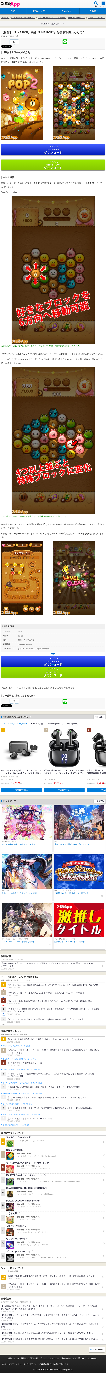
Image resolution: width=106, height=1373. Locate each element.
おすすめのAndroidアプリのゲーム (52, 18)
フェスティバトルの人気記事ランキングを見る (19, 1059)
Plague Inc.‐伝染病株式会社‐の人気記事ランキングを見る (22, 1093)
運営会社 (34, 1358)
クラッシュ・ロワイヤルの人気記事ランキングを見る (22, 1069)
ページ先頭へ (98, 1349)
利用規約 (25, 1358)
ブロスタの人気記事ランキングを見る (16, 1125)
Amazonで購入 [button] (21, 790)
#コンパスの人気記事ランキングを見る (16, 1046)
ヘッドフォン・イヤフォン (15, 724)
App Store (53, 149)
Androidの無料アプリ (76, 18)
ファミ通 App (10, 4)
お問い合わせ (13, 1358)
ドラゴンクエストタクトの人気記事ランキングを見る (22, 1114)
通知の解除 (66, 1358)
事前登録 (45, 23)
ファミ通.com (78, 1358)
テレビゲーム (73, 724)
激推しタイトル (58, 23)
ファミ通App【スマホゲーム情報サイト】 (18, 18)
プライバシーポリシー (49, 1358)
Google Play (53, 165)
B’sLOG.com (91, 1358)
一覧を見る (99, 717)
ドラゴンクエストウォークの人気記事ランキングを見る (22, 1083)
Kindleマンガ (37, 724)
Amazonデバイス (55, 724)
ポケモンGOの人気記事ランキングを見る (17, 1104)
